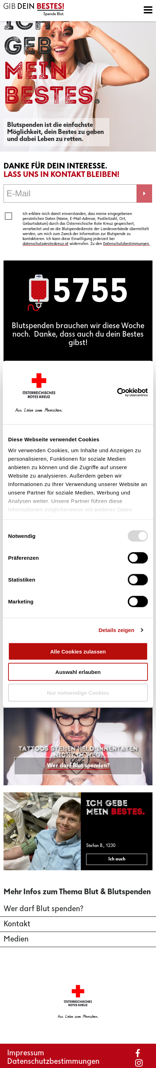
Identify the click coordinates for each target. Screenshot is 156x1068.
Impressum (25, 1053)
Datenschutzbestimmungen (53, 1061)
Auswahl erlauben (78, 672)
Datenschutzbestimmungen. (126, 244)
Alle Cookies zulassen (78, 651)
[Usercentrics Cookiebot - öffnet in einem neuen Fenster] (126, 392)
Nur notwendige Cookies (78, 692)
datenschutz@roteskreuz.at (45, 244)
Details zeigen (116, 630)
